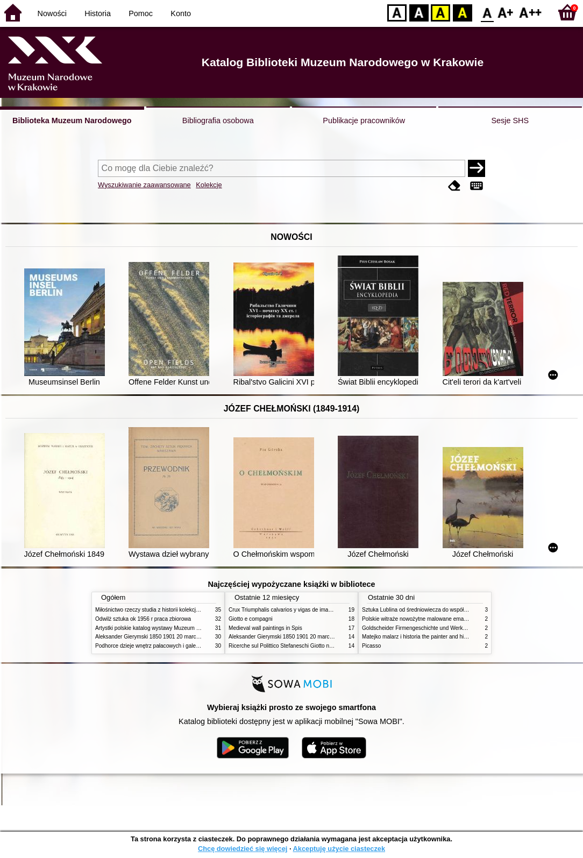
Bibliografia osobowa (218, 120)
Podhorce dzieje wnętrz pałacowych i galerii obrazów (158, 646)
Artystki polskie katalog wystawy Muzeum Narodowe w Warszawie (174, 628)
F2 (530, 12)
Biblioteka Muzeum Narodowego (71, 120)
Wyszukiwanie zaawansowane (144, 185)
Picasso (371, 646)
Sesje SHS (510, 120)
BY (462, 12)
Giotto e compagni (251, 619)
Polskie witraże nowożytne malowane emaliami (418, 619)
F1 (506, 12)
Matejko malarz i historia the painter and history (418, 637)
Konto (180, 13)
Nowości (52, 13)
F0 (487, 12)
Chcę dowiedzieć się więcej (242, 849)
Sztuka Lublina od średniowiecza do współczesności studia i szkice (442, 610)
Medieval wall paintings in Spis (265, 628)
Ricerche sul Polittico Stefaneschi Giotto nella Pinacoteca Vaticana (308, 646)
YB (440, 12)
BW (419, 12)
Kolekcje (209, 185)
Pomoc (141, 13)
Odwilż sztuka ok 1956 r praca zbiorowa (143, 619)
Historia (97, 13)
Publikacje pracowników (364, 120)
